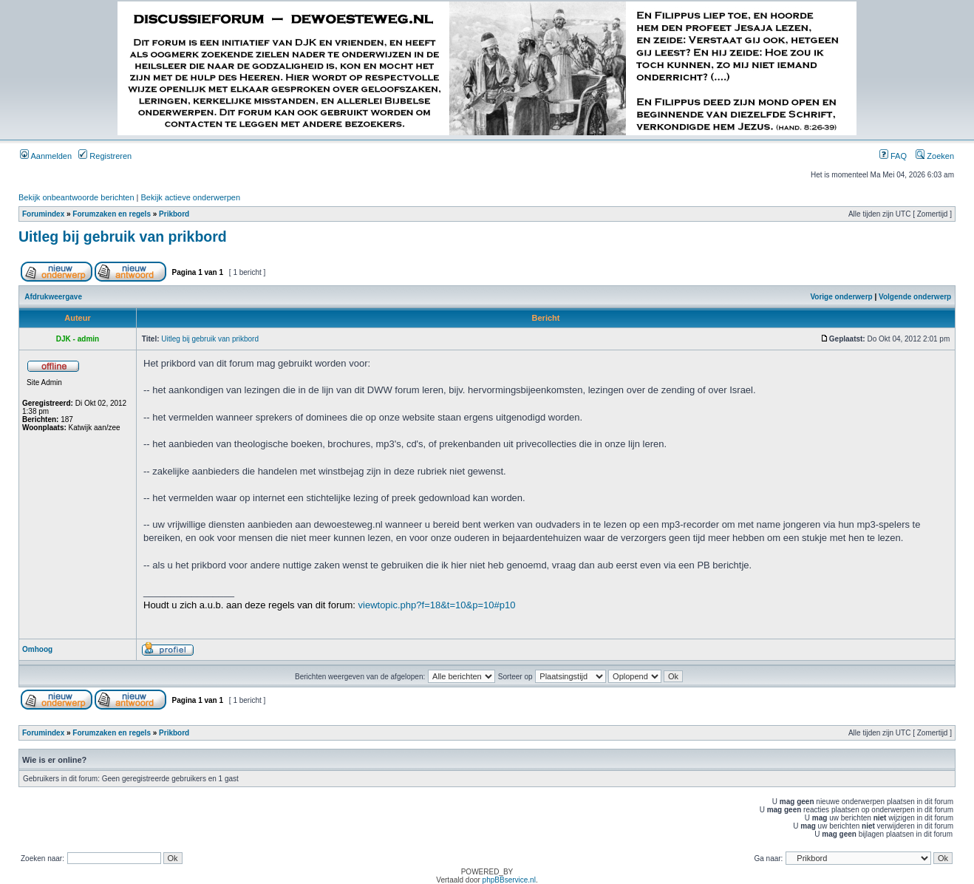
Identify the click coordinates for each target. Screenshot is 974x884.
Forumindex (43, 214)
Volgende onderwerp (915, 297)
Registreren (105, 156)
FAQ (893, 156)
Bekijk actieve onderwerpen (191, 197)
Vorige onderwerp (841, 297)
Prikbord (174, 214)
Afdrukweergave (53, 297)
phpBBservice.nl (509, 880)
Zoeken (935, 156)
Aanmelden (46, 156)
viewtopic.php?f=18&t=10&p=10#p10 (437, 605)
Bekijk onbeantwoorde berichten (76, 197)
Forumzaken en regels (111, 214)
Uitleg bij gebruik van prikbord (122, 236)
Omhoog (37, 649)
